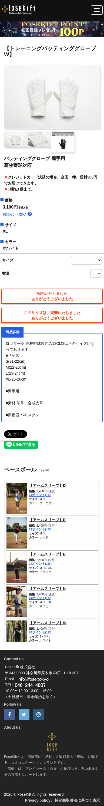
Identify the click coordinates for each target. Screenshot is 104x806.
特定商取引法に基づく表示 (77, 800)
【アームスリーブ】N (47, 588)
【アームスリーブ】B (47, 554)
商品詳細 (12, 332)
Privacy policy (37, 800)
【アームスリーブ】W (47, 623)
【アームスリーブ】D (47, 485)
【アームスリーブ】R (47, 520)
